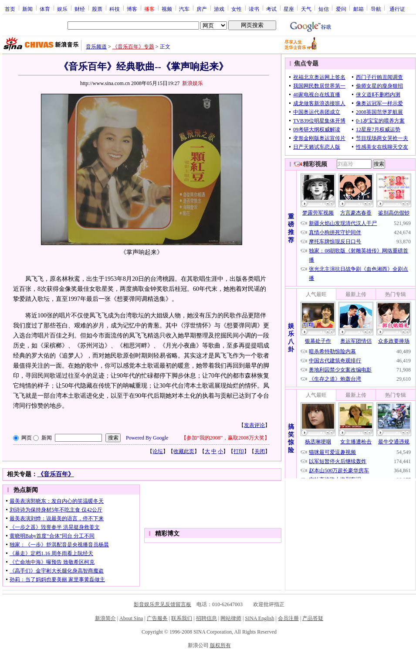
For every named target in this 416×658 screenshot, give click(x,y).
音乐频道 (96, 47)
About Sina (131, 618)
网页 (26, 438)
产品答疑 (312, 618)
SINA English (259, 618)
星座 (289, 8)
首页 (10, 8)
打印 (238, 451)
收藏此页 (183, 451)
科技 (114, 8)
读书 (254, 8)
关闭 (259, 451)
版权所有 (220, 645)
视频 (167, 8)
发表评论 (254, 425)
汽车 (184, 8)
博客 (132, 8)
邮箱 (358, 8)
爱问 (341, 8)
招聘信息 (206, 618)
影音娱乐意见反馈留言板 (162, 604)
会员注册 (288, 618)
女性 (236, 8)
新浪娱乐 (192, 83)
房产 (201, 8)
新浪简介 (105, 618)
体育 (45, 8)
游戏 (219, 8)
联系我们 (181, 618)
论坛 (157, 451)
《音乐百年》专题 (133, 47)
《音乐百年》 (55, 474)
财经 (79, 8)
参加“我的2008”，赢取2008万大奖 (225, 438)
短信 (323, 8)
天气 (306, 8)
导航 (376, 8)
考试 (271, 8)
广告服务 (157, 618)
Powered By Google (147, 438)
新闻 (27, 8)
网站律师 (230, 618)
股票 (97, 8)
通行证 (397, 8)
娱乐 (62, 8)
